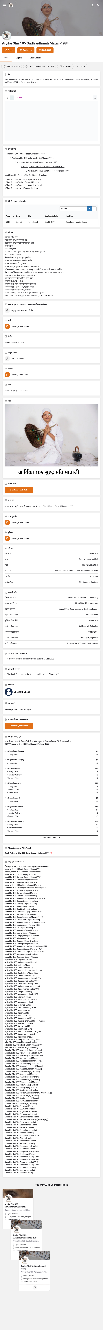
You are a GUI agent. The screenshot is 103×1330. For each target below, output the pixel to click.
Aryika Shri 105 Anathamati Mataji (19, 1035)
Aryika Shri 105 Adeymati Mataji (18, 1016)
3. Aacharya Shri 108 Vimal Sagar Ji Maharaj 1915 (36, 162)
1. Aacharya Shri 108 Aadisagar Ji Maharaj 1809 (25, 154)
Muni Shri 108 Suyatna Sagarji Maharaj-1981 (23, 897)
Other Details (35, 58)
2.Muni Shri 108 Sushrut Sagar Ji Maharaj (22, 182)
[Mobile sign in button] (92, 5)
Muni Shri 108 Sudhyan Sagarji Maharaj (21, 902)
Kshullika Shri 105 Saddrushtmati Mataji (21, 1166)
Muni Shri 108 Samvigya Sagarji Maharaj (21, 963)
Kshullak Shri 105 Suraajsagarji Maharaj (21, 1107)
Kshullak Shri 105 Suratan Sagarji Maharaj (22, 1110)
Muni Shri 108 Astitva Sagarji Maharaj (20, 953)
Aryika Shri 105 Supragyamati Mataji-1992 (22, 1008)
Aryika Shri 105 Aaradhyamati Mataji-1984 (22, 1019)
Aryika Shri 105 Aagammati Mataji (19, 1048)
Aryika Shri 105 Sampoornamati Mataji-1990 (23, 998)
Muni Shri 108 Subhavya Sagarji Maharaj (21, 950)
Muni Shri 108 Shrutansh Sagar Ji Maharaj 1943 (24, 971)
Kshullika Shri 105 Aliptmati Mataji (19, 1192)
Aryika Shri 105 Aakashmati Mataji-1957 (21, 1014)
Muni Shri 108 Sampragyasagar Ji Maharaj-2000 (25, 942)
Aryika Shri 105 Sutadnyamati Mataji (20, 1054)
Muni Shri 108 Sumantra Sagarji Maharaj (21, 899)
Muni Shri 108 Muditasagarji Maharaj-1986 (22, 945)
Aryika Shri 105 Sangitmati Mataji (18, 1011)
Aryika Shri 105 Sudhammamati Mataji (21, 982)
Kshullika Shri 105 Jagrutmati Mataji (20, 1190)
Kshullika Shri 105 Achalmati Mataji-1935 (22, 1184)
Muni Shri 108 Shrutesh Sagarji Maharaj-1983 (23, 931)
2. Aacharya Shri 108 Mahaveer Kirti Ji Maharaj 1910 (32, 158)
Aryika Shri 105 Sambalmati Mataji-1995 (21, 992)
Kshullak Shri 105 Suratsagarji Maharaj (21, 1123)
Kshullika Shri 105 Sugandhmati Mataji (21, 1131)
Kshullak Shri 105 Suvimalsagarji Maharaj (22, 1078)
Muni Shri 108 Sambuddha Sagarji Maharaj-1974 (25, 918)
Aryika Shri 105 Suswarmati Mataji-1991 (21, 1003)
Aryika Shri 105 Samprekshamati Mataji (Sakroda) (25, 1040)
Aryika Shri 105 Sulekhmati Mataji (19, 1056)
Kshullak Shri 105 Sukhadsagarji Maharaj (21, 1083)
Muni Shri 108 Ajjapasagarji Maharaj (20, 958)
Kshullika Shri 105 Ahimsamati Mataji (20, 1160)
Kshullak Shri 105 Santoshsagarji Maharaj (22, 1096)
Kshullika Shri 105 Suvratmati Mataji (20, 1128)
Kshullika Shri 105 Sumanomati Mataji (20, 1187)
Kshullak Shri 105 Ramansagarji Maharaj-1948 (24, 1075)
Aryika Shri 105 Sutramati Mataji (18, 1032)
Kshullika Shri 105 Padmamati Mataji (20, 1163)
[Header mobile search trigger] (98, 5)
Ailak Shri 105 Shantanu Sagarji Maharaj (21, 1067)
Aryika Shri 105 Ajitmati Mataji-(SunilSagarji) (23, 1051)
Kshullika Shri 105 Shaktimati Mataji (19, 1174)
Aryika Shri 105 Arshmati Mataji (18, 1024)
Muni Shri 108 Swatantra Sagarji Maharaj (21, 974)
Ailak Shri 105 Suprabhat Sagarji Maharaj (21, 1062)
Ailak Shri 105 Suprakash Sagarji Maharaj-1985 (24, 1064)
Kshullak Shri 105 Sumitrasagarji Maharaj (22, 1118)
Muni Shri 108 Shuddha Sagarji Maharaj (21, 929)
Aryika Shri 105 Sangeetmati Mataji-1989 (21, 1000)
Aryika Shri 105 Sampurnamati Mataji (20, 1038)
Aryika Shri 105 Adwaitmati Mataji (19, 1043)
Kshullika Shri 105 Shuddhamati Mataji (21, 1150)
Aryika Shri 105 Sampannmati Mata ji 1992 (22, 1059)
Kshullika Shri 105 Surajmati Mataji (19, 1126)
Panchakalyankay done (19, 745)
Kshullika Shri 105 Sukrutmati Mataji (20, 1168)
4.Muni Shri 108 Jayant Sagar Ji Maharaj (21, 188)
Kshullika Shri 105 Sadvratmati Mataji (20, 1142)
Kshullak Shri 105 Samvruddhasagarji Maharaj (24, 1086)
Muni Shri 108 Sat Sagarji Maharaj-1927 (21, 947)
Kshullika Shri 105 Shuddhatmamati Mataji (22, 1155)
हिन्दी (6, 58)
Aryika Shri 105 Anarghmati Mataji (19, 1030)
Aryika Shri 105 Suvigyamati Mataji (19, 1046)
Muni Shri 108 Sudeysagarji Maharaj (19, 926)
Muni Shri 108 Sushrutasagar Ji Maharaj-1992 (24, 937)
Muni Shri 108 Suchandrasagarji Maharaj (21, 921)
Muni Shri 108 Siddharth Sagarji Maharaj (21, 910)
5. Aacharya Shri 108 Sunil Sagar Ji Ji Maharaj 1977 (47, 171)
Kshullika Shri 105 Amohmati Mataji (19, 1152)
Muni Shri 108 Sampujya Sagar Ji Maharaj (22, 955)
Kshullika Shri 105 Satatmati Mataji (19, 1147)
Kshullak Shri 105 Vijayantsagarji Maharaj (22, 1102)
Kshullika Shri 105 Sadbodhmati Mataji (21, 1144)
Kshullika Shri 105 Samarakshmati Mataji (22, 1136)
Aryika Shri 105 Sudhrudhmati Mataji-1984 (22, 1006)
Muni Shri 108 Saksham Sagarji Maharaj (21, 976)
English (19, 58)
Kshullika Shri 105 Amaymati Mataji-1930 (22, 1179)
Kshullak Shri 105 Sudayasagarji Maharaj (21, 1104)
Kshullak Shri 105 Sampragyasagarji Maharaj (23, 1088)
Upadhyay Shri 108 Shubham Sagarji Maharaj (23, 891)
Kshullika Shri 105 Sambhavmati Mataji (21, 1134)
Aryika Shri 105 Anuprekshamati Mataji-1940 (23, 990)
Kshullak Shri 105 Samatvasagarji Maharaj (22, 1091)
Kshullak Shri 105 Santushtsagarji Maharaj (22, 1099)
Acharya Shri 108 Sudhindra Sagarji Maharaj (23, 905)
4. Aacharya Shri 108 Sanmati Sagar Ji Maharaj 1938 (42, 167)
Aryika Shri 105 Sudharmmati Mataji (19, 995)
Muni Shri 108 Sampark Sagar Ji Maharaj (21, 961)
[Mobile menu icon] (4, 5)
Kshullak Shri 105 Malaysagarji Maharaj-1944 (23, 1072)
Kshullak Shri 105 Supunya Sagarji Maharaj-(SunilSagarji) (28, 1112)
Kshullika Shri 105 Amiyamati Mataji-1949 (22, 1171)
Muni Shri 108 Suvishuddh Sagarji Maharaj (22, 939)
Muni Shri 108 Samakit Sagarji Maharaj (21, 915)
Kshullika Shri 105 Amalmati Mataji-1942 (21, 1182)
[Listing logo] (6, 35)
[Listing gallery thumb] (51, 460)
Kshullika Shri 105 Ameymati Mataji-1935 (22, 1176)
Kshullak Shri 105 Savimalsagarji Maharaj (22, 1120)
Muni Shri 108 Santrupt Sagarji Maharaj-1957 (23, 969)
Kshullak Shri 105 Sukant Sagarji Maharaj (22, 1115)
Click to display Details (19, 509)
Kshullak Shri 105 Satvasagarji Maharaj (21, 1094)
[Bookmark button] (18, 1245)
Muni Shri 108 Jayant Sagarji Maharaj (20, 894)
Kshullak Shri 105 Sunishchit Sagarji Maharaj (23, 1070)
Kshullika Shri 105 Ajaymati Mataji (19, 1158)
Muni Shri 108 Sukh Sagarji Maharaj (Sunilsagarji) (25, 907)
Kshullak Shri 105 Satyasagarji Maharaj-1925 (23, 1080)
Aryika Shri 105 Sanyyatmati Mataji (19, 987)
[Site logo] (11, 5)
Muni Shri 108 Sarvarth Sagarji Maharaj (21, 913)
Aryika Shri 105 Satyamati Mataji (18, 979)
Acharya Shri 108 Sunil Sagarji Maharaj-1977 (23, 889)
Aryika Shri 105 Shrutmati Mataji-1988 (20, 1027)
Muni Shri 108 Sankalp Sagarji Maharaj (21, 923)
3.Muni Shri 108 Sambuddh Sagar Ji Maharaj (23, 185)
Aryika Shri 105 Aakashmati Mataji (19, 1022)
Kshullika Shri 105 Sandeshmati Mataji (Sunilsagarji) (26, 1139)
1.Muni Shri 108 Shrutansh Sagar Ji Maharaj (23, 179)
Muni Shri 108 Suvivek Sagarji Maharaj (20, 934)
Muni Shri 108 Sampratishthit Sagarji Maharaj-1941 (26, 966)
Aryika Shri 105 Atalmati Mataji (17, 984)
